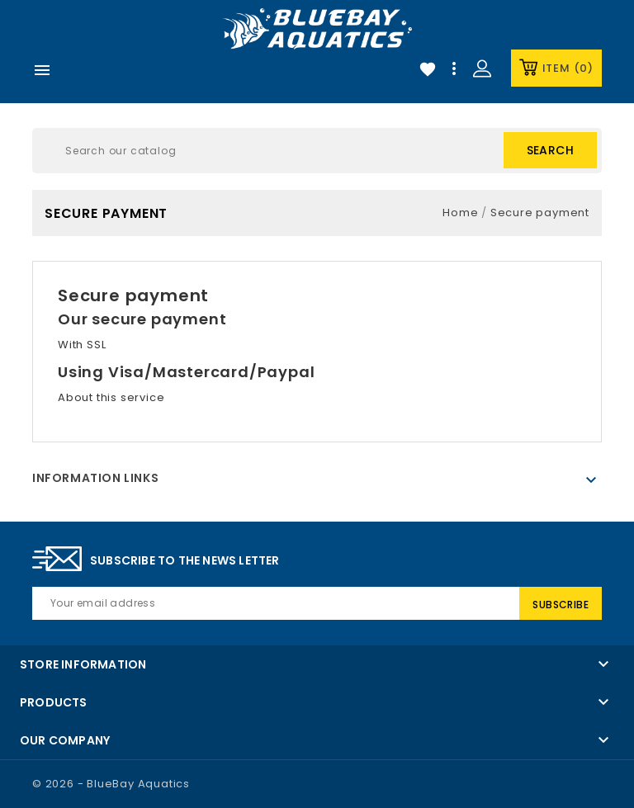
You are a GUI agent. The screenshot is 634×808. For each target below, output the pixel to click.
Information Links (95, 478)
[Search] (317, 150)
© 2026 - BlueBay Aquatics (111, 783)
